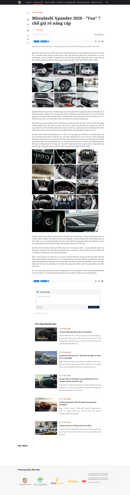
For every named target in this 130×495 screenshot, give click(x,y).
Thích (43, 41)
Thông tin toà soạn (96, 2)
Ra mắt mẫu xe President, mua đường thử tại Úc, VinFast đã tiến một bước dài (78, 380)
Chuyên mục (38, 2)
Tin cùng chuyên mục (46, 324)
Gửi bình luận (93, 307)
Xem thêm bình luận (41, 313)
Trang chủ (29, 2)
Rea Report (60, 2)
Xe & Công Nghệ (37, 12)
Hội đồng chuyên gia (83, 2)
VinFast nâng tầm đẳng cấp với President (75, 332)
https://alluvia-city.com (94, 482)
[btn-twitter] (99, 41)
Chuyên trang (50, 2)
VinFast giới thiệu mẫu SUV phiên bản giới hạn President (77, 403)
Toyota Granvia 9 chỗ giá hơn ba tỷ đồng (75, 425)
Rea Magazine (70, 2)
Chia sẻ (36, 41)
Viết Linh (39, 30)
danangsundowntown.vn (94, 475)
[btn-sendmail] (102, 41)
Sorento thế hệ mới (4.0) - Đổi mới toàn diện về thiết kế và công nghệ (80, 356)
